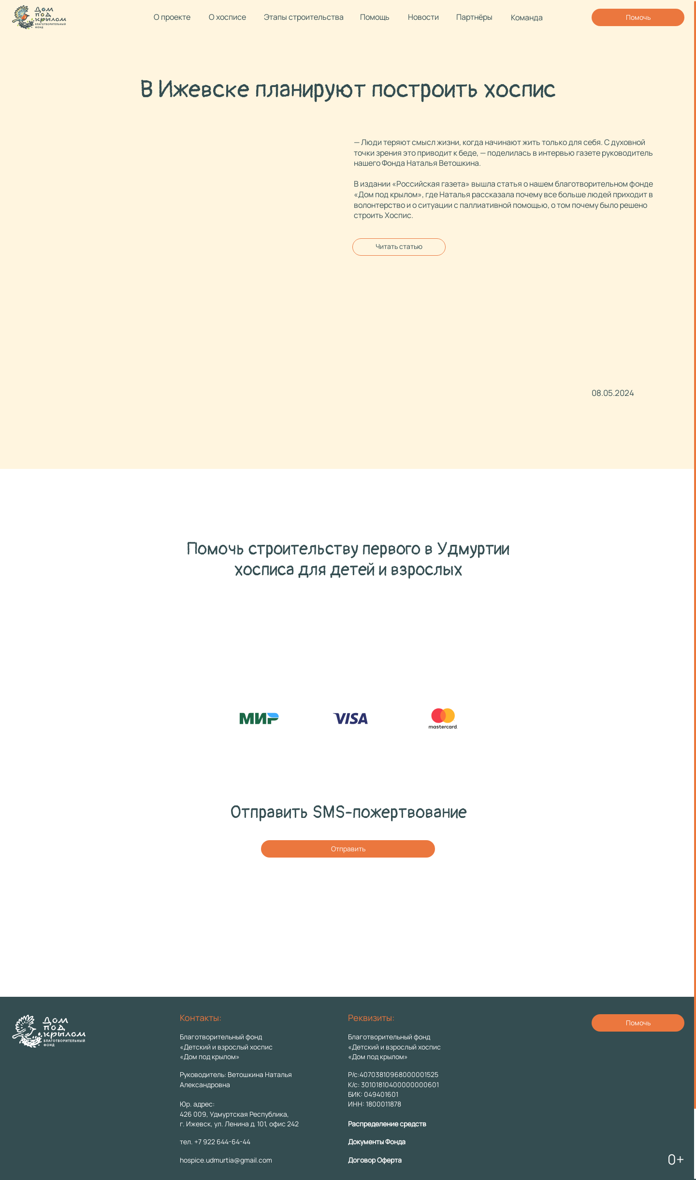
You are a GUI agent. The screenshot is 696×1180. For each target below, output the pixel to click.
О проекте (172, 17)
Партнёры (474, 17)
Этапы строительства (304, 17)
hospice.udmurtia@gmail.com (226, 1160)
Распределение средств (387, 1123)
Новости (423, 17)
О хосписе (227, 17)
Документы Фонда (377, 1141)
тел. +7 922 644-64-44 (215, 1141)
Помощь (375, 17)
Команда (527, 17)
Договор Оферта (375, 1160)
